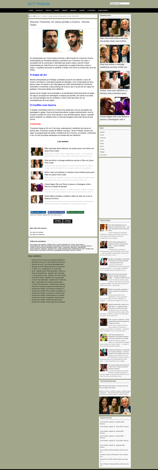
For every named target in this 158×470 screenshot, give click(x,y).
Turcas (48, 10)
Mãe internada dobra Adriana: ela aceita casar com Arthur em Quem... (114, 41)
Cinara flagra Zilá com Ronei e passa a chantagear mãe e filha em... (114, 119)
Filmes (56, 10)
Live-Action (103, 155)
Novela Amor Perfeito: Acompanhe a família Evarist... (48, 297)
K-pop (102, 140)
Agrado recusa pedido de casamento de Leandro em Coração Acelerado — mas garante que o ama (118, 260)
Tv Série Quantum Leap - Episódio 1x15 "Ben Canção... (49, 275)
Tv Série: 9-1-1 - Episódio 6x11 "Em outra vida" (46, 269)
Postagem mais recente (58, 221)
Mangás (73, 10)
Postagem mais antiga (67, 221)
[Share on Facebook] (56, 212)
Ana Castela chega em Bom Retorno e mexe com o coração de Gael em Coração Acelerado (118, 366)
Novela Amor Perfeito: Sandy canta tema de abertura (48, 302)
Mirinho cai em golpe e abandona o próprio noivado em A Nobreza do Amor (118, 291)
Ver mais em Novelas (36, 232)
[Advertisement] (115, 188)
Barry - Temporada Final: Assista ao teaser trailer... (48, 282)
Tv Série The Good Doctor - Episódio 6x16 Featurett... (49, 284)
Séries (64, 10)
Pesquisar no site (115, 3)
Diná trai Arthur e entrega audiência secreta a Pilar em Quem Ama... (113, 67)
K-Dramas (91, 10)
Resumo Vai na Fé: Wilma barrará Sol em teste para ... (49, 266)
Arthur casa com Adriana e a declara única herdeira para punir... (113, 93)
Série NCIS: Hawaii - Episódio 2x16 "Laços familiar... (48, 277)
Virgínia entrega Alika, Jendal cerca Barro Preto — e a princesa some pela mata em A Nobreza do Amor (118, 306)
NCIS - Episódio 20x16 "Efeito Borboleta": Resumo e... (49, 271)
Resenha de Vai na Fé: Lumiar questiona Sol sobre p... (49, 262)
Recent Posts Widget (104, 124)
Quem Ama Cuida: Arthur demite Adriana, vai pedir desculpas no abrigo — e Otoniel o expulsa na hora (119, 276)
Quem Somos (103, 10)
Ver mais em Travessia (37, 234)
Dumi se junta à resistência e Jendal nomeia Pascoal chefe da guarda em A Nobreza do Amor (118, 321)
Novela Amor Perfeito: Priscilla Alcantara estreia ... (47, 300)
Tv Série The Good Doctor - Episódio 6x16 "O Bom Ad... (49, 280)
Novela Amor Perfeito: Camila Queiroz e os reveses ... (49, 295)
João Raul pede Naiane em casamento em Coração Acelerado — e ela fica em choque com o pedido (119, 336)
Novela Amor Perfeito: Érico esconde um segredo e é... (49, 291)
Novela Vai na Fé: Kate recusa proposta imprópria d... (48, 260)
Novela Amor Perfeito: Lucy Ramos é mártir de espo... (49, 293)
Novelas (39, 10)
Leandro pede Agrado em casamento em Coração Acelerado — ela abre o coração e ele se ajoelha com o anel (118, 351)
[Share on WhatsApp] (75, 212)
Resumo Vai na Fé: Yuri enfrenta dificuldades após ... (48, 264)
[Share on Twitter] (38, 212)
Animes (82, 10)
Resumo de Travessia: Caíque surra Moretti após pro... (49, 286)
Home (31, 10)
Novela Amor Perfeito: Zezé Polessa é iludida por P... (48, 288)
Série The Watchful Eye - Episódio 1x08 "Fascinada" (48, 273)
